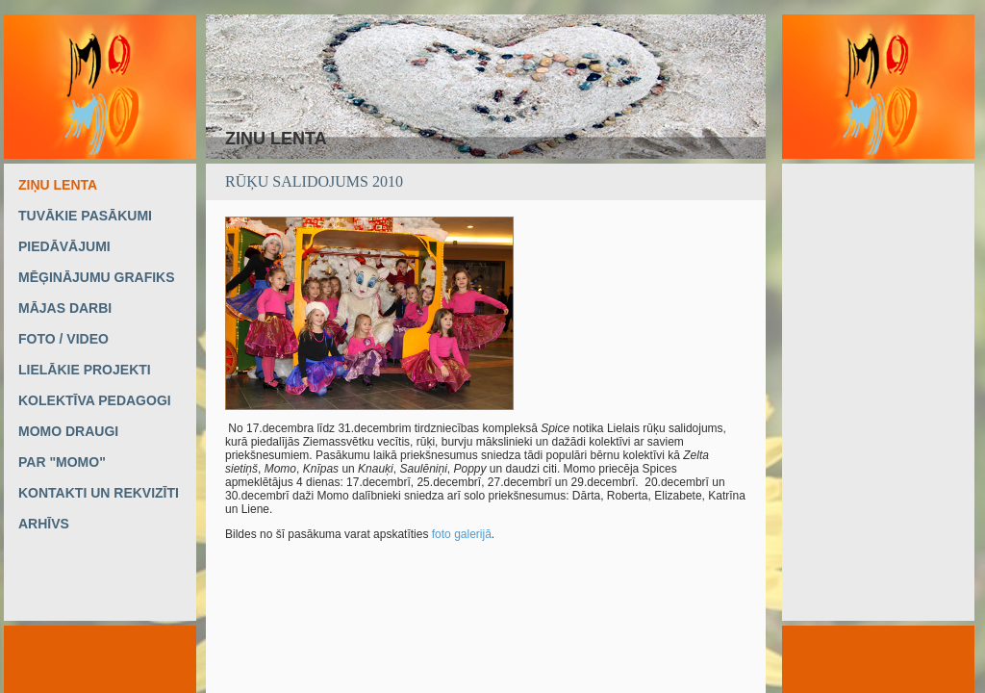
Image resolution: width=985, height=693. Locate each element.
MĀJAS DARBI (65, 308)
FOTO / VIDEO (63, 338)
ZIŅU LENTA (57, 184)
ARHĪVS (43, 523)
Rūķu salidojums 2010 (314, 181)
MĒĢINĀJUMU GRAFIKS (96, 277)
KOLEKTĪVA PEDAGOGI (94, 400)
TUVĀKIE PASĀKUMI (85, 215)
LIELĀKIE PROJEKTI (84, 369)
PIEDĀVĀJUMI (64, 246)
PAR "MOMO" (62, 462)
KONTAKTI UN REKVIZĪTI (98, 492)
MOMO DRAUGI (68, 431)
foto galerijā (462, 534)
